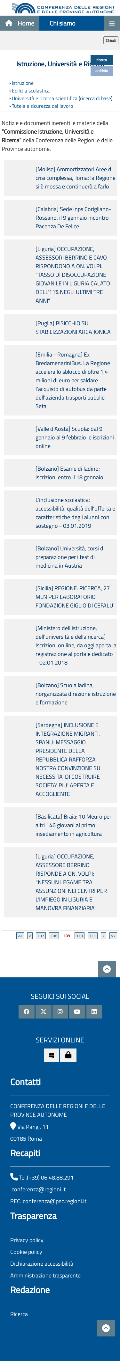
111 (92, 936)
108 (54, 936)
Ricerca (19, 1314)
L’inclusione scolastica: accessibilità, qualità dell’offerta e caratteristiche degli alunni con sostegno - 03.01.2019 (75, 513)
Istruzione (23, 83)
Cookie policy (26, 1251)
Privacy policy (27, 1240)
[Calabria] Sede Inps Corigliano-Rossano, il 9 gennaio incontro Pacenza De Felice (73, 218)
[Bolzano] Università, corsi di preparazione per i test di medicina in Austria (70, 557)
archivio (101, 71)
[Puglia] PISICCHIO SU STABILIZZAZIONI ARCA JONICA (73, 327)
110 (79, 936)
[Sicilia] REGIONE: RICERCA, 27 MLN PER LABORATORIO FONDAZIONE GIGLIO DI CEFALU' (75, 597)
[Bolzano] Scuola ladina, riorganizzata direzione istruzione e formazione (76, 694)
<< (20, 936)
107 (40, 936)
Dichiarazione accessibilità (41, 1263)
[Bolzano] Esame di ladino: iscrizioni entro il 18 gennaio (69, 473)
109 (66, 936)
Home (19, 23)
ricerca (101, 60)
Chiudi (111, 40)
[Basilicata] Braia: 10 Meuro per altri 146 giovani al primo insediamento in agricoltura (73, 825)
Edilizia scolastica (31, 90)
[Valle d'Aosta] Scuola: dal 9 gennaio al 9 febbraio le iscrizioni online (75, 437)
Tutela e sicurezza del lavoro (42, 106)
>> (113, 936)
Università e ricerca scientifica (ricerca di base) (62, 98)
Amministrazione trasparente (45, 1275)
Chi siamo (63, 23)
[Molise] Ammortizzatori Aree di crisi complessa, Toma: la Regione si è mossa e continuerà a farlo (76, 178)
